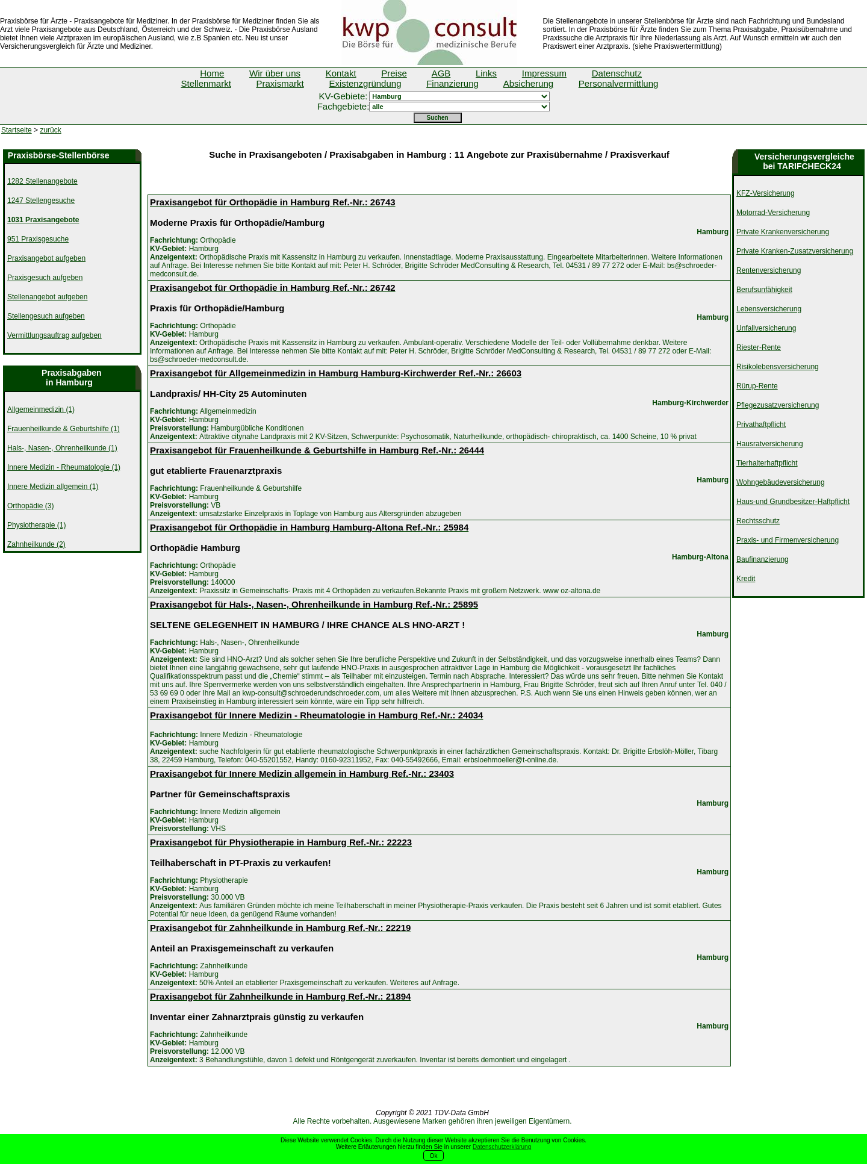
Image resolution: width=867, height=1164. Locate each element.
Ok (434, 1156)
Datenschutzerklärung (502, 1147)
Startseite (16, 130)
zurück (50, 130)
